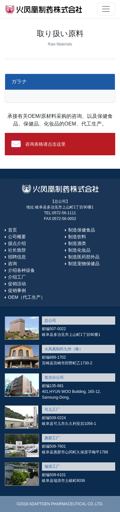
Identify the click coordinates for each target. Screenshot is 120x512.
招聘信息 (17, 256)
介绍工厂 (17, 277)
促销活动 (17, 283)
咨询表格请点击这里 (45, 144)
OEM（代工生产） (26, 297)
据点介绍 (17, 243)
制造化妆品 (79, 250)
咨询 (12, 263)
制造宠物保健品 (84, 263)
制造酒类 (77, 243)
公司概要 (17, 236)
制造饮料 (77, 236)
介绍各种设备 (21, 270)
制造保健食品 (81, 229)
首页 (12, 229)
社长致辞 (17, 250)
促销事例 (17, 290)
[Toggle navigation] (106, 9)
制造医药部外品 (84, 256)
